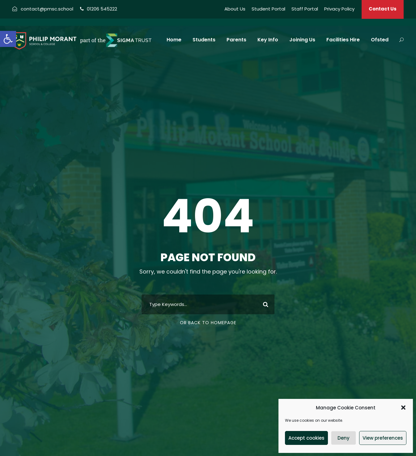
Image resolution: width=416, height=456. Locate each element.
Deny (343, 438)
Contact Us (383, 9)
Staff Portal (304, 9)
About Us (234, 9)
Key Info (267, 39)
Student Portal (268, 9)
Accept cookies (306, 438)
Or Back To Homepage (208, 323)
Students (204, 39)
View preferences (383, 438)
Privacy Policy (339, 9)
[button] (8, 39)
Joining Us (302, 39)
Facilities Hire (343, 39)
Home (174, 39)
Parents (236, 39)
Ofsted (379, 39)
